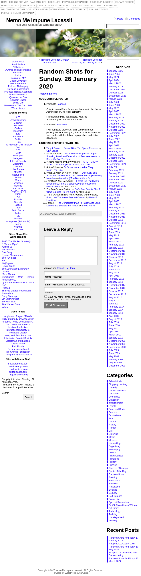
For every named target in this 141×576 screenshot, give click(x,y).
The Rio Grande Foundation (16, 290)
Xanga (18, 224)
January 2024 (116, 86)
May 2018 (114, 272)
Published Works (18, 94)
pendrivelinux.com (18, 369)
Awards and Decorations (18, 69)
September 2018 (117, 260)
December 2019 (117, 213)
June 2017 (114, 303)
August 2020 (115, 188)
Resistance (114, 480)
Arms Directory (18, 120)
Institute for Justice (18, 327)
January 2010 (116, 337)
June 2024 (114, 74)
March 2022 (115, 148)
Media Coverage (18, 80)
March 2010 (115, 334)
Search (5, 392)
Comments (134, 18)
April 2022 (114, 145)
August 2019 (115, 226)
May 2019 (114, 235)
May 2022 (114, 142)
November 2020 (117, 179)
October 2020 (116, 182)
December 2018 (117, 250)
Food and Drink (117, 409)
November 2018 (117, 254)
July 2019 (114, 229)
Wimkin (18, 218)
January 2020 (116, 210)
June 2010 (114, 325)
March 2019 (115, 241)
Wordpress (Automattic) (18, 221)
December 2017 (117, 285)
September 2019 (117, 223)
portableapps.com (18, 371)
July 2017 (114, 300)
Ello (18, 133)
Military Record (18, 83)
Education (18, 72)
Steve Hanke (88, 205)
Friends (113, 412)
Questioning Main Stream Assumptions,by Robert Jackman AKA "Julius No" (18, 281)
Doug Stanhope (10, 296)
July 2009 (114, 350)
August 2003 (115, 362)
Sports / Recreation (119, 502)
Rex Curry (7, 252)
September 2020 (117, 185)
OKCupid (18, 188)
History (112, 424)
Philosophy (114, 449)
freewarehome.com (18, 363)
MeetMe (18, 172)
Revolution (114, 486)
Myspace (18, 183)
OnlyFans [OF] (18, 191)
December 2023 (117, 89)
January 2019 (116, 247)
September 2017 (117, 294)
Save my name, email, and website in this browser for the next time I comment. (67, 303)
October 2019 (116, 219)
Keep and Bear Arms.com (18, 335)
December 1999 (117, 365)
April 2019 (114, 238)
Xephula (18, 226)
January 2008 (116, 359)
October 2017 (116, 291)
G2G (18, 150)
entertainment (116, 403)
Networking (114, 443)
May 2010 (114, 328)
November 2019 (117, 216)
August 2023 (115, 98)
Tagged (18, 204)
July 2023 (114, 102)
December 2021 (117, 157)
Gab (18, 147)
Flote (18, 142)
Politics (112, 452)
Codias (18, 128)
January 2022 (116, 154)
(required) (53, 282)
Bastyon (18, 122)
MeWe (18, 177)
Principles (114, 458)
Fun (111, 418)
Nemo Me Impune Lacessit (39, 20)
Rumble (18, 199)
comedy (113, 387)
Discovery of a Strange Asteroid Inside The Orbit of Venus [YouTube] (74, 174)
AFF (18, 117)
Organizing (114, 446)
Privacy (112, 461)
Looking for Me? (18, 78)
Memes (112, 440)
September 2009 (117, 347)
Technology (115, 511)
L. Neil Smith (8, 266)
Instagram (18, 158)
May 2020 (114, 198)
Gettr (18, 152)
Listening (113, 434)
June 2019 (114, 232)
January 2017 (116, 309)
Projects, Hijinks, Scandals (18, 91)
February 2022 (116, 151)
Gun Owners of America (18, 324)
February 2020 (116, 207)
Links (18, 75)
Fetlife (18, 139)
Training (113, 514)
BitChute (18, 125)
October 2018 (116, 257)
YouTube (18, 229)
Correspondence (117, 390)
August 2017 (115, 297)
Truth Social (18, 210)
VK (18, 215)
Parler (18, 194)
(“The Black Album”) (74, 178)
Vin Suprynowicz (10, 298)
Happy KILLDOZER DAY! (122, 543)
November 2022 (117, 126)
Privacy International (18, 349)
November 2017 (117, 288)
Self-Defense (115, 496)
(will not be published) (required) (65, 290)
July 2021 (114, 167)
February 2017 (116, 306)
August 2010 (115, 319)
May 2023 (114, 108)
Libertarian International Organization (18, 342)
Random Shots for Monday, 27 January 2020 (54, 61)
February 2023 (116, 117)
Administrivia (18, 64)
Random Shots (18, 100)
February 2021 (116, 170)
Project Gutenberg (18, 374)
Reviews (113, 483)
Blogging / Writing (118, 384)
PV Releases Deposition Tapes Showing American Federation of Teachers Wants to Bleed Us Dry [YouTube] (73, 156)
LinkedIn (18, 166)
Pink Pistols (18, 346)
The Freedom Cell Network (18, 144)
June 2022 (114, 139)
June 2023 (114, 105)
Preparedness (116, 455)
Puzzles (113, 465)
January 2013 (116, 313)
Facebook (18, 136)
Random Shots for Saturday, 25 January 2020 (87, 61)
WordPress (70, 573)
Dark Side (114, 393)
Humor (112, 427)
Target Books (53, 148)
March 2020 (115, 204)
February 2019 (116, 244)
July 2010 (114, 322)
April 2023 (114, 111)
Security (113, 492)
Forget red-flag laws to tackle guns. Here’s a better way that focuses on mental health (73, 184)
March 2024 (115, 83)
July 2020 (114, 192)
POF (18, 196)
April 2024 (114, 80)
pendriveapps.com (18, 366)
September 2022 (117, 133)
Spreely (18, 202)
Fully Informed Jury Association (18, 319)
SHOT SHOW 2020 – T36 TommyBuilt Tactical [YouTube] (72, 163)
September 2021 (117, 164)
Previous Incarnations (18, 89)
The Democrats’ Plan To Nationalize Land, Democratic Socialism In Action (73, 204)
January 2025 (116, 71)
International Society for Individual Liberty (18, 331)
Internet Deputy (18, 161)
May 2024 (114, 77)
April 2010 (114, 331)
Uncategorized (116, 517)
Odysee (18, 185)
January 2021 (116, 173)
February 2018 (116, 278)
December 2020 (117, 176)
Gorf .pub (18, 155)
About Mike (18, 61)
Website (49, 298)
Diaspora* (18, 131)
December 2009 (117, 340)
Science (113, 489)
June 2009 (114, 353)
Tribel (18, 207)
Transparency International (18, 354)
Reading (113, 477)
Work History (18, 108)
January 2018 (116, 282)
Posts (120, 18)
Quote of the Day (18, 97)
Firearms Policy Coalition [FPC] (18, 321)
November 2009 (117, 344)
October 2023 (116, 92)
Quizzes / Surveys (118, 468)
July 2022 (114, 136)
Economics (114, 396)
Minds (18, 180)
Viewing (113, 520)
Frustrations (115, 415)
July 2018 (114, 266)
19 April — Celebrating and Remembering (123, 554)
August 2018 (115, 263)
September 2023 (117, 95)
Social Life (18, 102)
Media (112, 437)
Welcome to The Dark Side (18, 105)
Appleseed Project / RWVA (18, 316)
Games (112, 421)
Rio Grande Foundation (18, 351)
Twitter (18, 213)
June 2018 (114, 269)
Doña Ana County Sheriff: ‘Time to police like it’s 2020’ (73, 190)
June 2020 (114, 195)
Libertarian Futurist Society (18, 338)
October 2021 (116, 161)
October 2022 (116, 129)
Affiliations (18, 67)
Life (111, 430)
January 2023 (116, 120)
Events (112, 406)
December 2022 (117, 123)
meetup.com (18, 174)
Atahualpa (83, 573)
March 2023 (115, 114)
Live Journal (18, 169)
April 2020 (114, 201)
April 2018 (114, 275)
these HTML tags (66, 273)
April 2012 (114, 316)
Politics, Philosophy (18, 86)
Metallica (51, 178)
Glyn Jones (52, 150)
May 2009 (114, 356)
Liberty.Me (18, 163)
